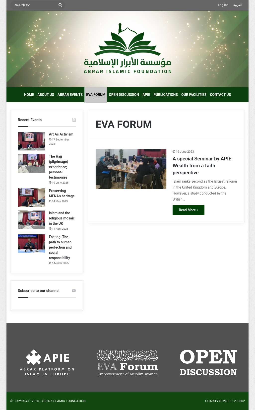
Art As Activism (61, 134)
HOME (29, 95)
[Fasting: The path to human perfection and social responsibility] (31, 243)
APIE (146, 95)
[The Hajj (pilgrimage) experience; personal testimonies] (31, 163)
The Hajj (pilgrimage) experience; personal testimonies (58, 166)
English (223, 5)
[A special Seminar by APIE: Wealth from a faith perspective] (131, 169)
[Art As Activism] (31, 141)
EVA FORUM (95, 95)
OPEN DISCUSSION (124, 95)
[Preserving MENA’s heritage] (31, 197)
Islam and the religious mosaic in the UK (62, 218)
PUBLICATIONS (166, 95)
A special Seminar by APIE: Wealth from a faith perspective (203, 166)
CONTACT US (220, 95)
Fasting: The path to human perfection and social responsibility (60, 247)
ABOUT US (45, 95)
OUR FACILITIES (193, 95)
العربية (237, 5)
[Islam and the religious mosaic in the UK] (31, 219)
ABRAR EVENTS (70, 95)
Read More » (188, 210)
